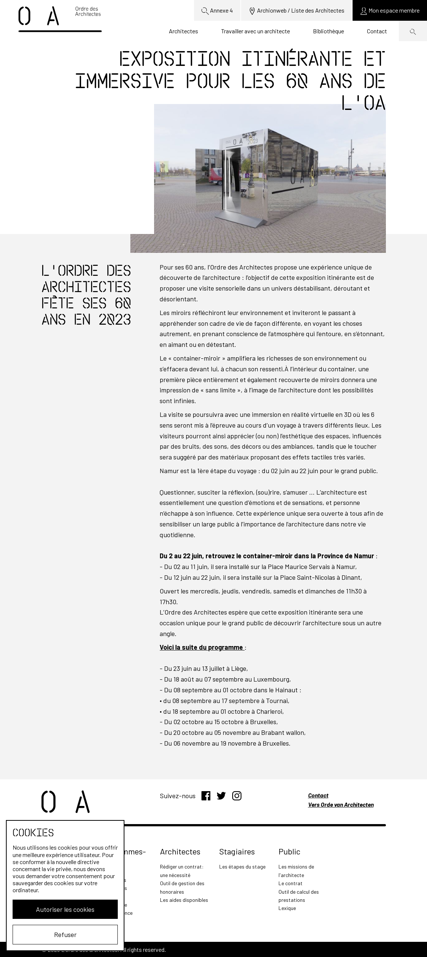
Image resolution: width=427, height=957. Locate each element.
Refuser (65, 934)
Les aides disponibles (184, 900)
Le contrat (290, 883)
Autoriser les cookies (65, 909)
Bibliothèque (328, 30)
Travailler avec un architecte (255, 30)
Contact (377, 30)
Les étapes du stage (242, 866)
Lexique (287, 908)
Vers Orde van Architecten (341, 804)
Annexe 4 (217, 11)
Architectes (183, 30)
